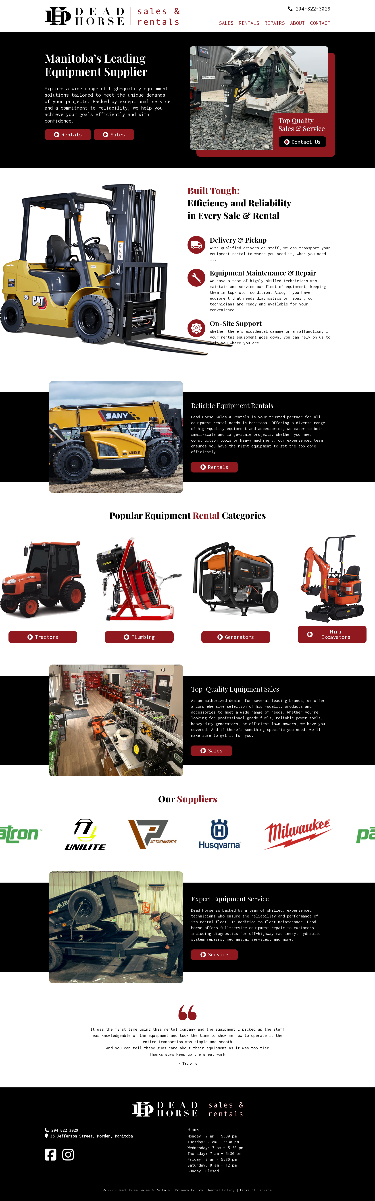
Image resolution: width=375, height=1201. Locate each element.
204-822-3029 (313, 8)
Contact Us (306, 142)
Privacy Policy (189, 1190)
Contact (320, 23)
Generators (239, 637)
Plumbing (143, 637)
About (297, 23)
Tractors (46, 637)
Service (218, 954)
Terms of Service (256, 1190)
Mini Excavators (335, 634)
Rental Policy (221, 1190)
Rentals (249, 23)
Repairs (275, 23)
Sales (226, 23)
